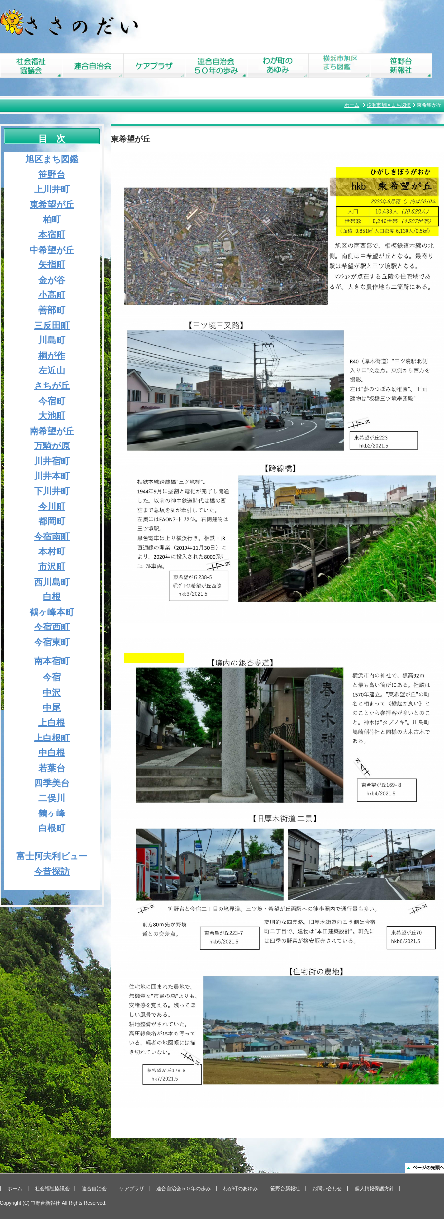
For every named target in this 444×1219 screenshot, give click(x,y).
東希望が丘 (52, 205)
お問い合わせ (327, 1188)
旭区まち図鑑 (51, 159)
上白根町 (52, 738)
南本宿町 (52, 661)
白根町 (51, 828)
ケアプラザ (131, 1188)
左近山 (51, 370)
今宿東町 (52, 642)
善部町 (51, 310)
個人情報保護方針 (374, 1188)
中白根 (51, 753)
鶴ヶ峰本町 (52, 612)
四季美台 (52, 783)
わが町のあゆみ (240, 1188)
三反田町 (52, 326)
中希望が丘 (52, 250)
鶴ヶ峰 (51, 813)
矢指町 (51, 265)
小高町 (51, 295)
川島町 (51, 340)
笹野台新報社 (285, 1188)
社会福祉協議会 (52, 1188)
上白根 (51, 723)
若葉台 (51, 768)
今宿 (52, 677)
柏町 (52, 219)
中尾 (52, 708)
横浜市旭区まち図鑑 (389, 105)
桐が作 (51, 356)
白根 (52, 597)
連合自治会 (94, 1188)
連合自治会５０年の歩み (183, 1188)
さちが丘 (52, 386)
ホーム (351, 105)
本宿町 (51, 235)
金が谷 (51, 280)
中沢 (52, 693)
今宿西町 (52, 627)
